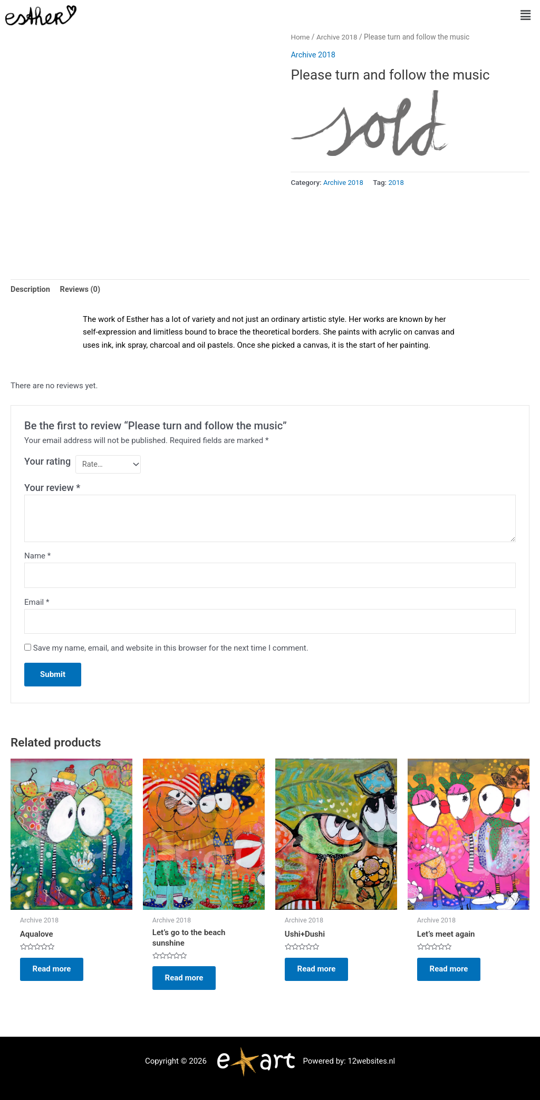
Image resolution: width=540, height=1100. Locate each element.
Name (37, 557)
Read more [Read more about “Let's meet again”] (452, 973)
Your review (52, 488)
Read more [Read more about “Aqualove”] (55, 973)
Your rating (47, 461)
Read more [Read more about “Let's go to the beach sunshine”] (187, 981)
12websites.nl (371, 1061)
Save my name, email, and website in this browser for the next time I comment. (170, 650)
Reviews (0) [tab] (82, 289)
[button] (526, 15)
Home (300, 37)
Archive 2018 (338, 37)
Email (36, 603)
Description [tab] (31, 289)
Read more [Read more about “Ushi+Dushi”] (320, 973)
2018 (398, 182)
